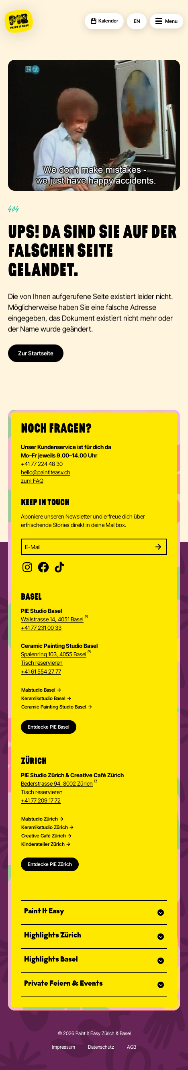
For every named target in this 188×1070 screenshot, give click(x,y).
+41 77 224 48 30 (42, 463)
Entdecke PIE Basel (48, 727)
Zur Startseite (35, 359)
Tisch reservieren (42, 662)
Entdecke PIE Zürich (50, 864)
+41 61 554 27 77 (41, 671)
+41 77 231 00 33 (41, 627)
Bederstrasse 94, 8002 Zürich (57, 783)
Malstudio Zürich (39, 819)
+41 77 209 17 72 (41, 800)
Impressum (63, 1047)
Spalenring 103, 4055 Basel (53, 654)
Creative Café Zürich (43, 836)
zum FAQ (32, 480)
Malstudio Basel (38, 690)
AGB (131, 1047)
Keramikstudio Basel (43, 698)
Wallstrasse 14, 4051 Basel (52, 619)
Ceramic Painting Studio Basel (53, 707)
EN (137, 21)
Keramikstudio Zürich (44, 827)
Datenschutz (101, 1047)
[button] (94, 912)
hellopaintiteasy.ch (45, 472)
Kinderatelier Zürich (43, 844)
